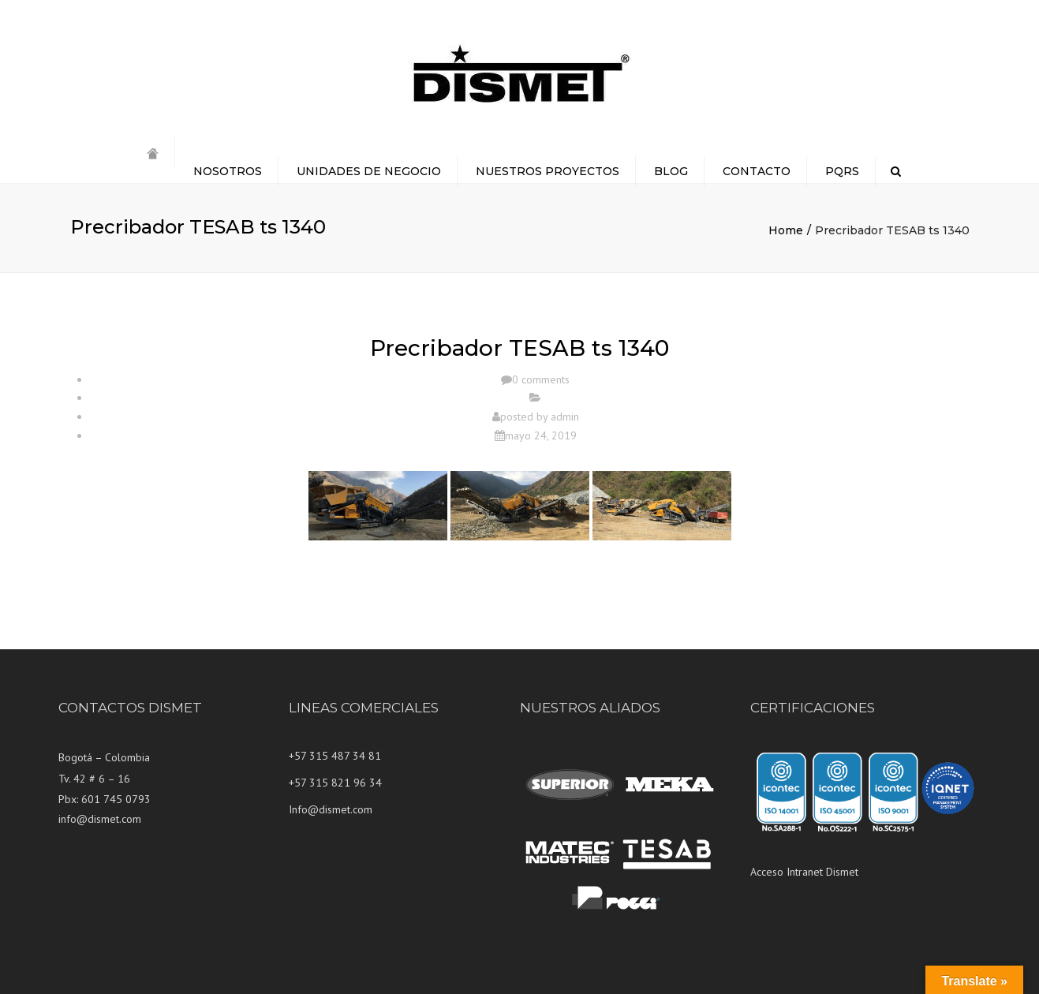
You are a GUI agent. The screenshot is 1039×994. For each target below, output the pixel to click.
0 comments (541, 379)
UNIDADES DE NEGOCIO (369, 171)
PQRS (842, 171)
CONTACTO (756, 171)
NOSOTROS (227, 171)
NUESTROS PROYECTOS (547, 171)
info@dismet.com (99, 819)
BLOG (671, 171)
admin (565, 416)
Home (785, 230)
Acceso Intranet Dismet (804, 872)
